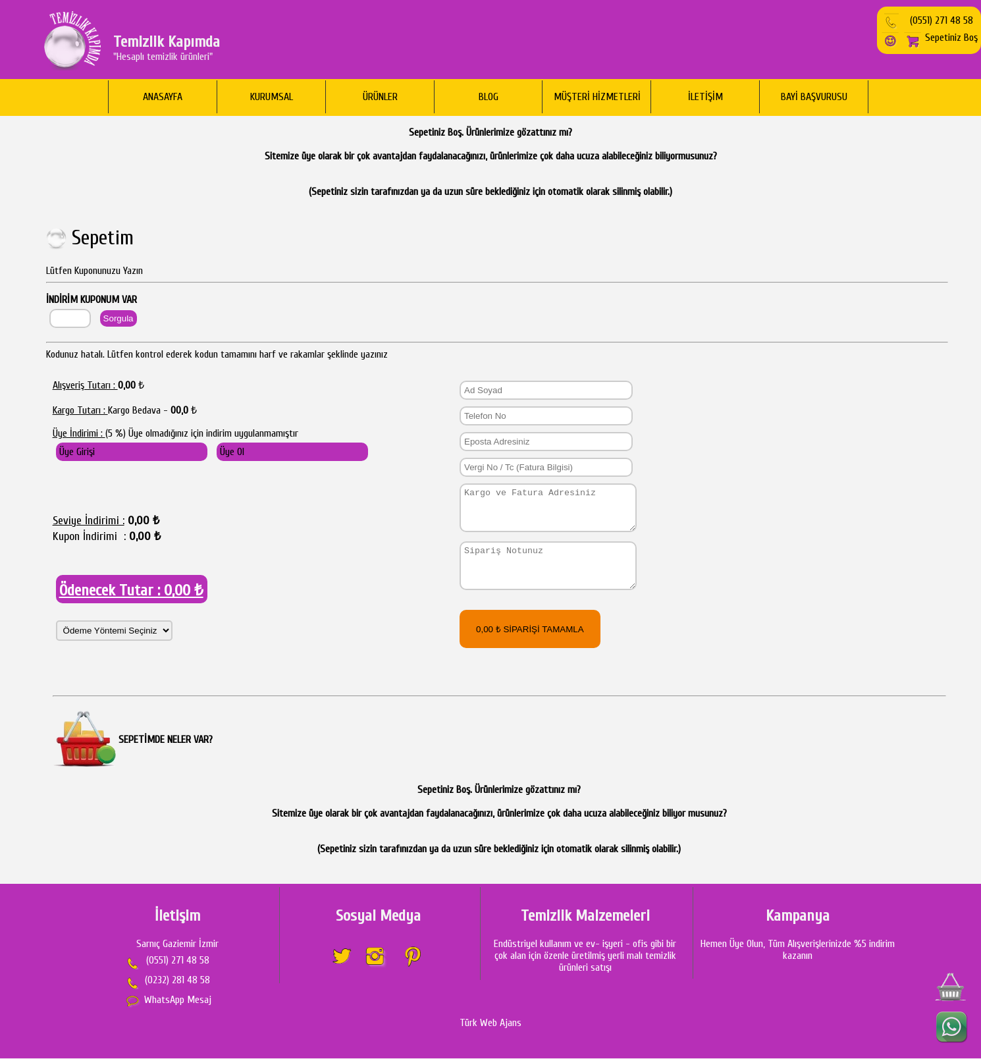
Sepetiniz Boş (940, 37)
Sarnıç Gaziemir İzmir (177, 944)
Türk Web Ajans (490, 1023)
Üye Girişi (77, 452)
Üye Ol (232, 452)
